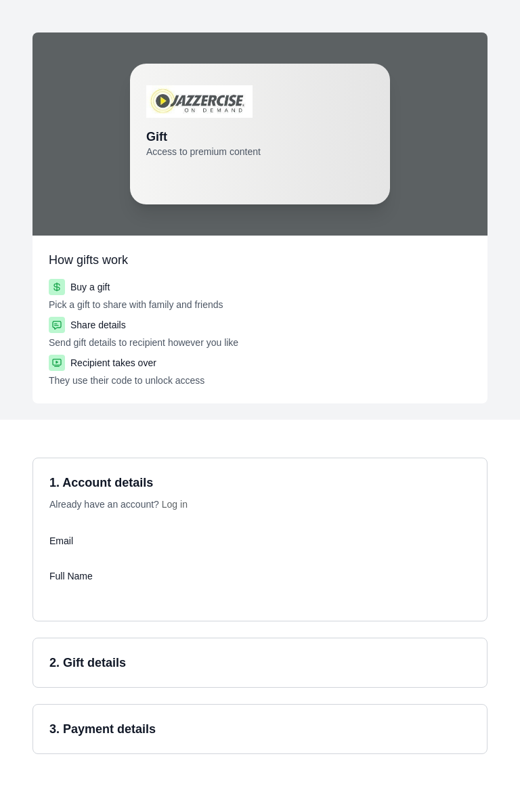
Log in (175, 504)
